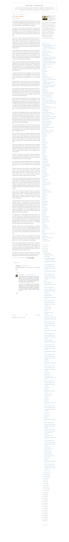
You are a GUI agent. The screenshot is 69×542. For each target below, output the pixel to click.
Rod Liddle (44, 144)
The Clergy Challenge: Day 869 (49, 356)
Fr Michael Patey (45, 204)
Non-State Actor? (47, 415)
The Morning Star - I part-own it (47, 92)
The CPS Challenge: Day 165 (49, 354)
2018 (44, 499)
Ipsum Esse (44, 181)
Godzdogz (43, 167)
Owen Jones (44, 133)
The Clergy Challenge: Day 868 (49, 367)
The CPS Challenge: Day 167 (49, 333)
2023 (44, 251)
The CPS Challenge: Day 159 (49, 464)
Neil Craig (44, 213)
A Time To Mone (47, 457)
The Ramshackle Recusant (46, 191)
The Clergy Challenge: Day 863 (49, 465)
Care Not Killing (45, 110)
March (45, 486)
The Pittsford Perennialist (46, 182)
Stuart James (44, 145)
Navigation (46, 389)
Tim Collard (44, 224)
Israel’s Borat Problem (48, 393)
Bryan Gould (44, 89)
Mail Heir (46, 417)
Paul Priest (44, 170)
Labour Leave (44, 74)
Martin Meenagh (45, 201)
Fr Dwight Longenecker (46, 165)
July (45, 479)
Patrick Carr (44, 139)
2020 (44, 496)
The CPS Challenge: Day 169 (49, 300)
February (46, 488)
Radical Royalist (45, 225)
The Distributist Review (46, 106)
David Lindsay (35, 5)
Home (26, 315)
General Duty (46, 399)
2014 (44, 506)
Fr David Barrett (45, 161)
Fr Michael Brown (45, 159)
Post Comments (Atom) (21, 317)
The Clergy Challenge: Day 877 (49, 266)
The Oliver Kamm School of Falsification (49, 116)
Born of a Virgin (47, 470)
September (46, 476)
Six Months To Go (47, 412)
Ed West (43, 153)
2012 (44, 510)
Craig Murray (44, 211)
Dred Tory (43, 231)
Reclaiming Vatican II (46, 109)
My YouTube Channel (46, 50)
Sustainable (46, 459)
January (45, 490)
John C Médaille (45, 227)
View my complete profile (48, 38)
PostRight (43, 104)
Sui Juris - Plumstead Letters (47, 96)
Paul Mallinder (44, 171)
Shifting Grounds (45, 90)
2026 (44, 246)
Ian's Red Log (44, 207)
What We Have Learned (48, 315)
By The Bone (46, 400)
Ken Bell (43, 222)
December (46, 253)
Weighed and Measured (48, 295)
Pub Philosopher (45, 147)
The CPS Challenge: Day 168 (49, 322)
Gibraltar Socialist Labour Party (47, 100)
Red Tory (43, 230)
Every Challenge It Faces (48, 448)
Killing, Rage (46, 433)
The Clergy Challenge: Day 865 (49, 424)
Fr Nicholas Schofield (46, 164)
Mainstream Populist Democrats (47, 237)
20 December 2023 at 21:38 (25, 265)
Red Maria (44, 150)
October (45, 474)
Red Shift (43, 73)
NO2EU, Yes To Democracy (47, 121)
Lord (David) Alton (45, 175)
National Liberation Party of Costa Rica (49, 101)
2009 (44, 515)
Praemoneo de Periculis (48, 435)
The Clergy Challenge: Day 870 (49, 346)
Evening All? (46, 397)
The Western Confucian (46, 184)
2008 (44, 517)
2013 (44, 508)
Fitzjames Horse (45, 195)
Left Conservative (45, 239)
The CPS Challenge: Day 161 (49, 422)
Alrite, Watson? (44, 168)
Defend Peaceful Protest (46, 124)
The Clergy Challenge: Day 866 (49, 407)
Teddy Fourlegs (44, 76)
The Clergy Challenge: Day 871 (49, 335)
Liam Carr (44, 138)
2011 (44, 512)
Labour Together (45, 71)
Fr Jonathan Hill (45, 162)
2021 (44, 494)
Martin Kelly (44, 214)
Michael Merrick (45, 142)
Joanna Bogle (44, 176)
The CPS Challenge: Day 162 (49, 405)
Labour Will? (46, 361)
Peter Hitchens (44, 135)
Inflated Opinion (47, 387)
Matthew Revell (45, 219)
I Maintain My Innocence (46, 43)
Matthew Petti (14, 18)
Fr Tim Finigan (44, 156)
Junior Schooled (47, 372)
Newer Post (14, 315)
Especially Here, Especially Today (50, 317)
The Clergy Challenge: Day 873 (49, 302)
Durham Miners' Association (47, 77)
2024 (44, 250)
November (46, 472)
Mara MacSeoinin (45, 218)
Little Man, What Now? (46, 221)
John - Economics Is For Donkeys (48, 130)
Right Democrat (45, 236)
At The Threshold (47, 293)
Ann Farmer (44, 148)
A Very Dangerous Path (48, 375)
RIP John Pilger (47, 256)
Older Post (38, 315)
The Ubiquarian (44, 188)
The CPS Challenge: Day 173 (49, 264)
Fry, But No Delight (47, 307)
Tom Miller (44, 152)
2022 (44, 492)
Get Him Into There (47, 447)
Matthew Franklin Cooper (46, 132)
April (45, 485)
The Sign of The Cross (46, 190)
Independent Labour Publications (48, 93)
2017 (44, 501)
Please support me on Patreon (47, 52)
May (45, 483)
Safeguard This (46, 374)
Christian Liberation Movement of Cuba (49, 103)
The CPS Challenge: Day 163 (49, 380)
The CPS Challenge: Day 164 (49, 365)
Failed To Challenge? (48, 452)
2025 (44, 248)
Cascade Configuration (48, 282)
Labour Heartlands (45, 53)
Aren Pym (43, 68)
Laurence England (45, 179)
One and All (46, 310)
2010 (44, 513)
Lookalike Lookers (47, 308)
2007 (44, 519)
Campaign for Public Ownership (47, 127)
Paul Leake (44, 155)
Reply (16, 270)
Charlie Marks (44, 202)
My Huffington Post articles (47, 66)
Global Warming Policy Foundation (48, 118)
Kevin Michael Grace (45, 228)
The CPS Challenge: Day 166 (49, 344)
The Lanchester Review (46, 55)
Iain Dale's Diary (45, 208)
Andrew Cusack (45, 173)
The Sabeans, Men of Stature (49, 429)
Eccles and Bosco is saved (46, 95)
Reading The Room (47, 450)
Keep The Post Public (46, 119)
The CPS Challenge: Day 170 (49, 287)
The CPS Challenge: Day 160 (49, 440)
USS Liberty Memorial (46, 240)
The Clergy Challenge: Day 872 (49, 323)
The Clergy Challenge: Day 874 (49, 289)
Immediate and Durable (48, 454)
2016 (44, 503)
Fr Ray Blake (44, 158)
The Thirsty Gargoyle (45, 216)
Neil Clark (44, 141)
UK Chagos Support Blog (46, 122)
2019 (44, 497)
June (45, 481)
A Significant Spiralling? (48, 254)
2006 (44, 520)
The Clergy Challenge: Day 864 (49, 442)
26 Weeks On (46, 414)
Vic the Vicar (44, 193)
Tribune (43, 187)
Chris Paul (44, 196)
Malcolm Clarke (45, 198)
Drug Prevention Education (46, 112)
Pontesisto (43, 178)
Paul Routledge (44, 210)
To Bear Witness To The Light (49, 455)
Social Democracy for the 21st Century (49, 107)
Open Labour (44, 69)
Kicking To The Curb (48, 395)
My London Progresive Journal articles (49, 84)
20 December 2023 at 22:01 (31, 274)
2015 (44, 504)
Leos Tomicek (44, 185)
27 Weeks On (46, 328)
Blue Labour (44, 98)
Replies (18, 272)
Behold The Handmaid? (48, 340)
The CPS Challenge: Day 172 (49, 274)
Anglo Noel (44, 205)
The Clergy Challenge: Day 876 (49, 275)
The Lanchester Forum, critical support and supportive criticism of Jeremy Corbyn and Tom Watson (49, 58)
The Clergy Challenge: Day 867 (49, 382)
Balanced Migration (45, 125)
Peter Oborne (44, 136)
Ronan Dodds (44, 128)
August (45, 478)
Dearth (45, 280)
